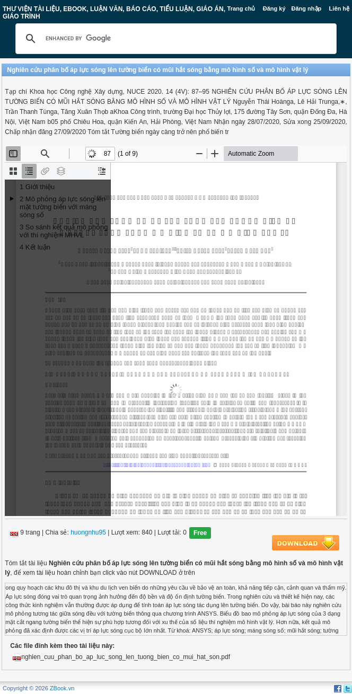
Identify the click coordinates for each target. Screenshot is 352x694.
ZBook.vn (62, 688)
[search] (174, 38)
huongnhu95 (88, 533)
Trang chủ (241, 8)
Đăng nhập (307, 8)
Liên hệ (339, 8)
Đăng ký (274, 8)
